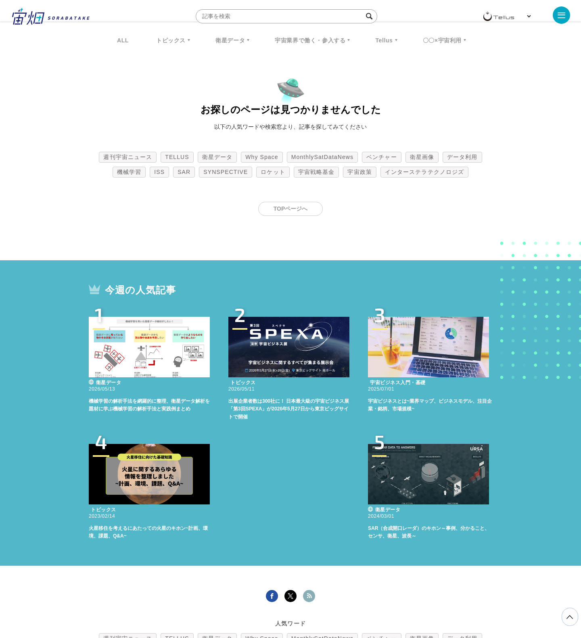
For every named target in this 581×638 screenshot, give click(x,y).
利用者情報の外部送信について (333, 595)
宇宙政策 (359, 172)
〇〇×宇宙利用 (442, 40)
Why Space (261, 157)
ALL (123, 40)
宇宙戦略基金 (316, 172)
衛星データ (230, 40)
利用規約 (223, 595)
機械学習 (129, 172)
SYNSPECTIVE (225, 172)
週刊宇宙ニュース (127, 157)
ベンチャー (381, 157)
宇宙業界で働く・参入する (310, 40)
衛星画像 (422, 157)
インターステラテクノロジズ (424, 172)
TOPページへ (291, 208)
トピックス (171, 40)
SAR (184, 172)
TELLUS (177, 157)
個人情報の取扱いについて (266, 595)
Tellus (384, 40)
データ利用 (462, 157)
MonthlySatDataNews (322, 157)
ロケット (273, 172)
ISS (159, 172)
